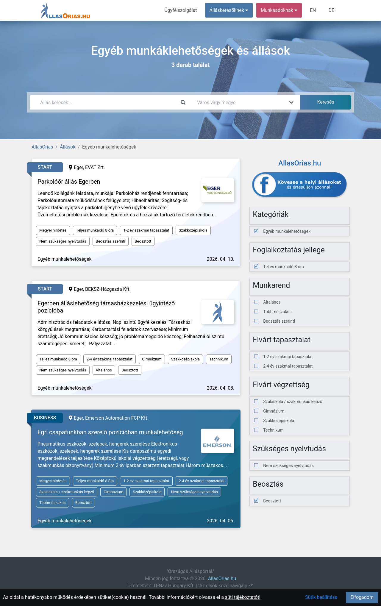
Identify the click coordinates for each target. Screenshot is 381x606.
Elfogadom (362, 597)
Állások (67, 147)
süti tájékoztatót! (242, 597)
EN (313, 10)
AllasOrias (42, 147)
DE (331, 10)
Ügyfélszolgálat (180, 10)
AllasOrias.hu (222, 578)
